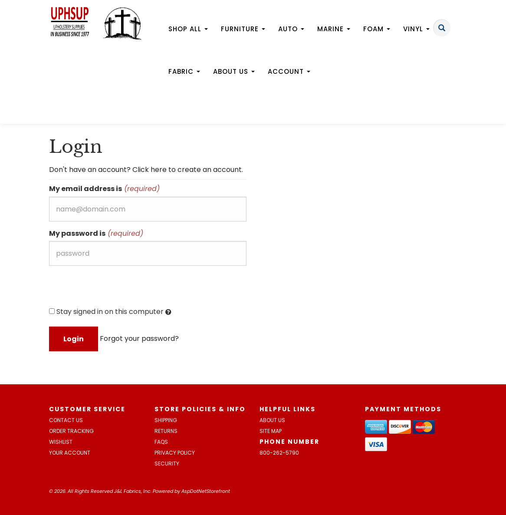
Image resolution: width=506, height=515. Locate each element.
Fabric (184, 71)
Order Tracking (71, 431)
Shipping (165, 420)
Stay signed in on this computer (110, 312)
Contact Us (66, 420)
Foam (376, 28)
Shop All (188, 28)
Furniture (243, 28)
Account (289, 71)
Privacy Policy (174, 452)
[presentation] (115, 289)
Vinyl (416, 28)
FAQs (161, 442)
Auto (291, 28)
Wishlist (60, 442)
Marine (333, 28)
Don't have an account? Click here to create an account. (146, 170)
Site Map (271, 431)
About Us (234, 71)
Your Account (69, 452)
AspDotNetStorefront (205, 491)
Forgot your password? (139, 338)
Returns (165, 431)
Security (166, 463)
